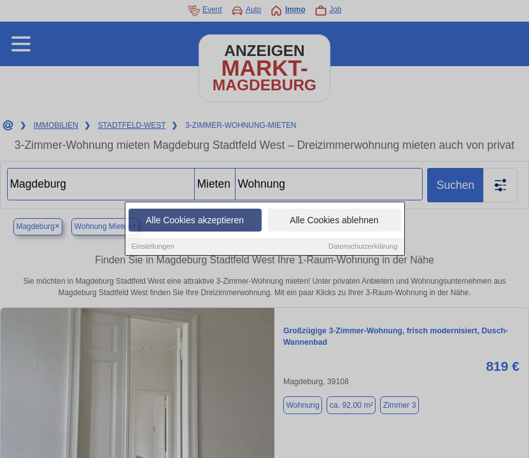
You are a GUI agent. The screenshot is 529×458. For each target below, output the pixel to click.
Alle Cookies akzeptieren (195, 221)
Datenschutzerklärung (363, 247)
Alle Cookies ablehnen (334, 221)
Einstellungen (153, 247)
